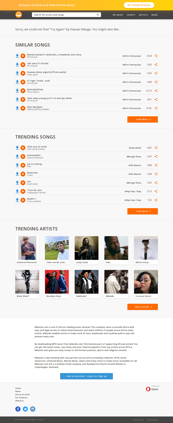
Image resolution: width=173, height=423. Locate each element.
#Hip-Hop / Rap (133, 191)
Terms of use (138, 420)
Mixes (154, 14)
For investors (21, 397)
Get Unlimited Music (139, 5)
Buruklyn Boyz (53, 296)
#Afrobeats (135, 165)
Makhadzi (81, 296)
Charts (131, 14)
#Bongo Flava (134, 156)
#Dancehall (135, 147)
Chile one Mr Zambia (56, 262)
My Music (118, 14)
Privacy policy (152, 420)
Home (18, 388)
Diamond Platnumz (27, 262)
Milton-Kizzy (142, 262)
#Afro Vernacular (132, 56)
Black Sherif (23, 296)
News (17, 391)
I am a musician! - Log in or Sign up (86, 376)
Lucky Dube (82, 262)
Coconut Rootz (143, 296)
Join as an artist (22, 394)
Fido (108, 262)
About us (19, 400)
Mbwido (110, 296)
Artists (143, 14)
